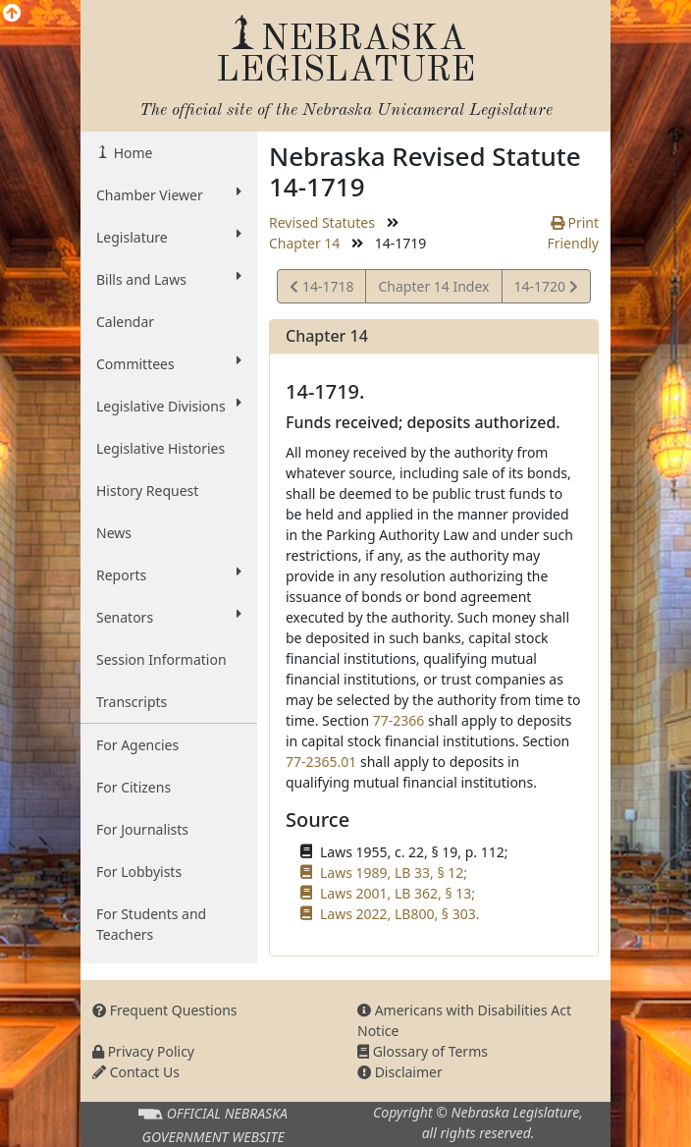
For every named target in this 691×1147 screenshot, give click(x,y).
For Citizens (133, 787)
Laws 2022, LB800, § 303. (399, 913)
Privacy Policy (143, 1051)
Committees (168, 363)
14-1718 (321, 289)
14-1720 (545, 289)
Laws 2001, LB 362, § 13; (397, 893)
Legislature (168, 236)
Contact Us (136, 1072)
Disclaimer (400, 1072)
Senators (168, 617)
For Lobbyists (139, 871)
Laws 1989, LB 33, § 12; (393, 872)
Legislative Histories (160, 448)
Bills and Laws (168, 279)
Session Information (161, 659)
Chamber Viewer (168, 194)
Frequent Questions (165, 1010)
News (114, 532)
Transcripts (131, 701)
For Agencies (137, 745)
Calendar (125, 321)
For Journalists (142, 829)
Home (131, 152)
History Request (147, 490)
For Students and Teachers (151, 924)
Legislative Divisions (168, 405)
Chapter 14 (304, 243)
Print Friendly (573, 232)
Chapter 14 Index (433, 286)
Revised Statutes (322, 222)
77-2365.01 (321, 761)
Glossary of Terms (422, 1051)
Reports (168, 574)
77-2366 (399, 720)
